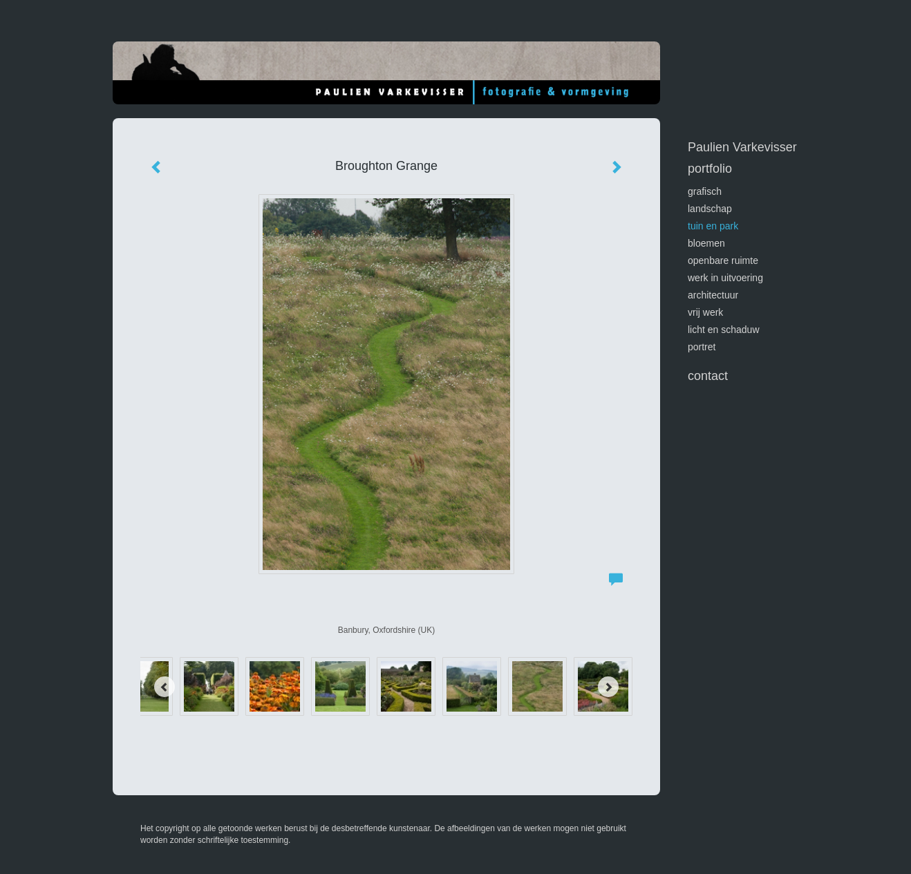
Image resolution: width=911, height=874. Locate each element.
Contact (708, 376)
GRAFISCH (705, 191)
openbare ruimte (723, 260)
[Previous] (164, 686)
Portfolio (710, 168)
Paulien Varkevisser (742, 147)
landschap (710, 208)
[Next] (608, 686)
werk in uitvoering (725, 277)
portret (701, 346)
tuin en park (713, 225)
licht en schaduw (724, 329)
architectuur (713, 295)
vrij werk (705, 312)
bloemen (706, 243)
